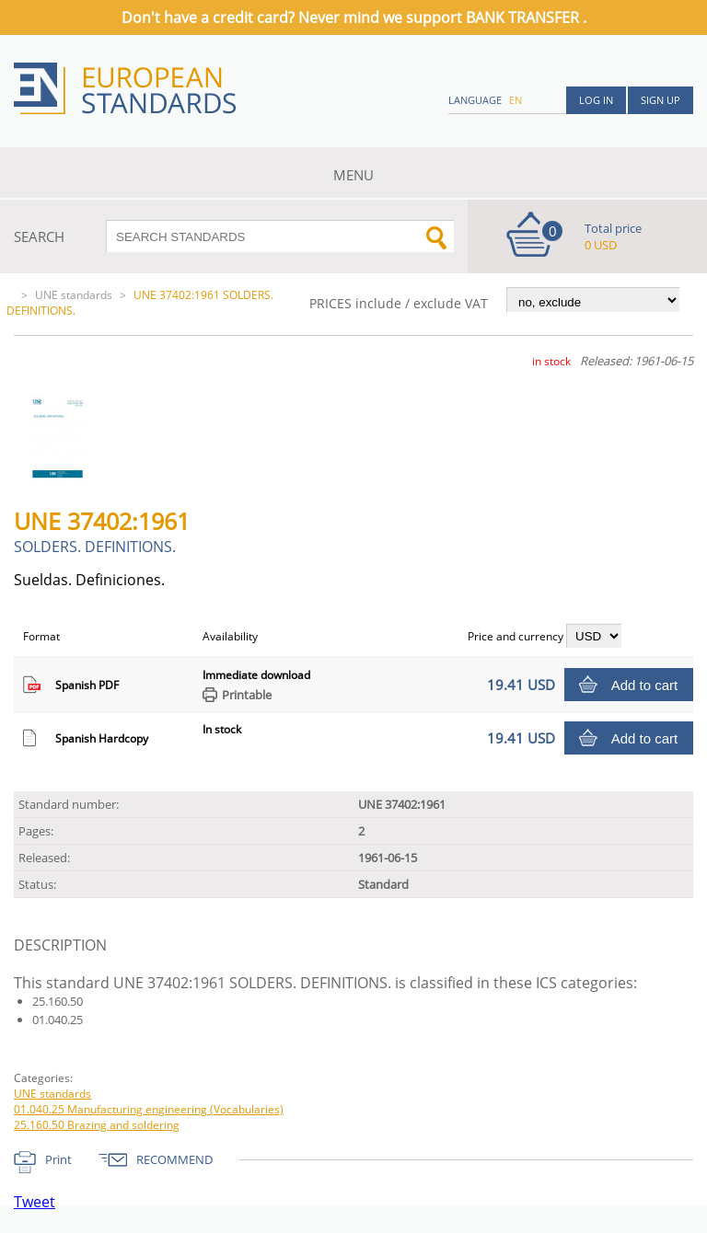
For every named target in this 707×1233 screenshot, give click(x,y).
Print (58, 1159)
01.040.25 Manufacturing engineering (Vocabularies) (149, 1109)
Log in (596, 100)
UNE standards (73, 295)
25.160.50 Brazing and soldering (97, 1125)
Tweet (34, 1202)
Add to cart (644, 685)
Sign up (660, 100)
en (515, 100)
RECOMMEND (174, 1159)
